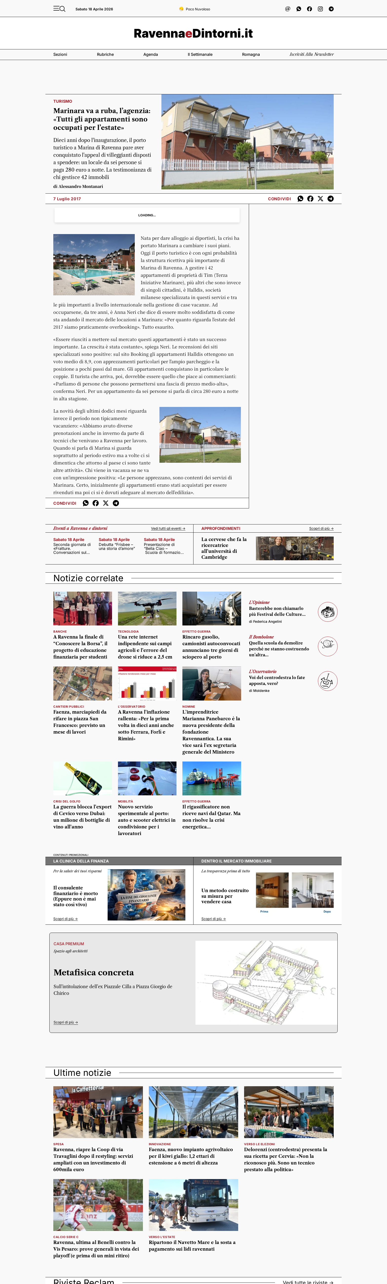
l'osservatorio (131, 706)
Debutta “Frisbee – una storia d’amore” (117, 546)
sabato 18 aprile (68, 539)
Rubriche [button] (105, 54)
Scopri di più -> (321, 528)
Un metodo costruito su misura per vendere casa (225, 896)
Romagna (251, 54)
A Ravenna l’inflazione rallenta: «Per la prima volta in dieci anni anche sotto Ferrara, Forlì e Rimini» (146, 725)
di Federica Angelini (265, 621)
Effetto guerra (196, 631)
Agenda (150, 54)
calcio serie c (65, 1237)
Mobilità (125, 801)
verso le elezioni (259, 1144)
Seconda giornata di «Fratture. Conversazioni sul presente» (72, 548)
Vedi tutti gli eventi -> (168, 528)
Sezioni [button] (60, 54)
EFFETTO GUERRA (196, 801)
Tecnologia (128, 631)
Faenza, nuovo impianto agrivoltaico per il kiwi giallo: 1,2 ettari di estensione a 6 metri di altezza (191, 1156)
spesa (58, 1144)
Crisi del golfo (66, 801)
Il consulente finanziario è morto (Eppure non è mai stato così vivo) (75, 896)
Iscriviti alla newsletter (312, 54)
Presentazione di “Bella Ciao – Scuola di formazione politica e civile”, (164, 548)
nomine (188, 706)
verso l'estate (162, 1237)
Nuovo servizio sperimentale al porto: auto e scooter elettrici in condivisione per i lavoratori (146, 820)
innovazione (160, 1144)
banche (60, 631)
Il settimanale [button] (200, 54)
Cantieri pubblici (68, 706)
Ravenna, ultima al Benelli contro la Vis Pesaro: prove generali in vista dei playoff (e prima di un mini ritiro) (96, 1249)
